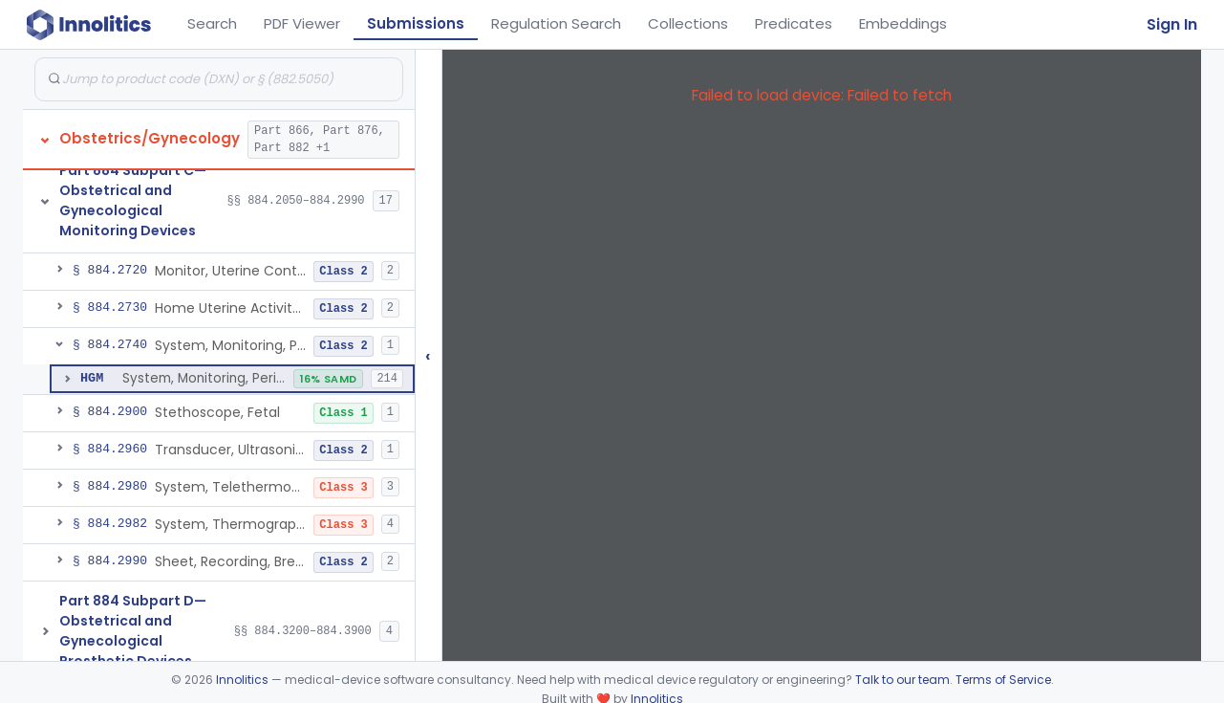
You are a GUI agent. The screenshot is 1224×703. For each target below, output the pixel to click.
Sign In (1172, 24)
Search (212, 23)
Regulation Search (556, 23)
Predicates (793, 23)
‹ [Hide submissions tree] (428, 355)
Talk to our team (902, 679)
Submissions (415, 23)
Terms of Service (1003, 679)
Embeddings (903, 23)
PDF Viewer (302, 23)
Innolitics (242, 679)
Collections (688, 23)
